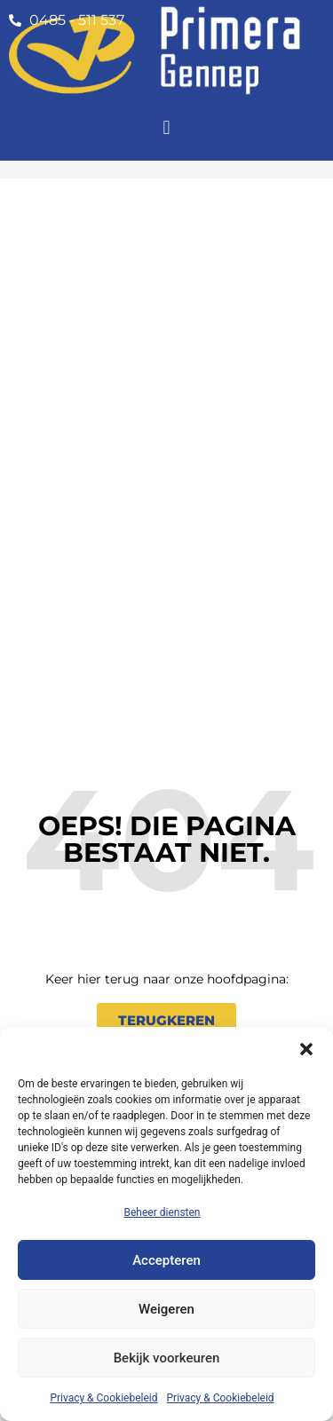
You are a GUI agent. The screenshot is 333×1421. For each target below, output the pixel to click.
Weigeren (166, 1309)
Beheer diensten (161, 1212)
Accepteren (166, 1260)
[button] (306, 1049)
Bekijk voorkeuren (167, 1358)
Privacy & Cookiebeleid (103, 1398)
